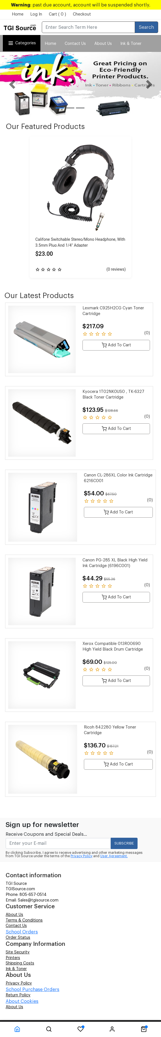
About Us (103, 44)
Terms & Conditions (24, 920)
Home (17, 14)
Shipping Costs (20, 963)
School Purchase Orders (32, 989)
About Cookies (22, 1001)
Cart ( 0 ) (57, 14)
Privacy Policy (81, 856)
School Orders (22, 932)
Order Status (18, 938)
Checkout (82, 14)
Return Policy (18, 995)
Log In (36, 14)
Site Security (18, 952)
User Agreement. (114, 856)
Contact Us (75, 44)
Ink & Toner (16, 969)
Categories (21, 43)
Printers (13, 958)
